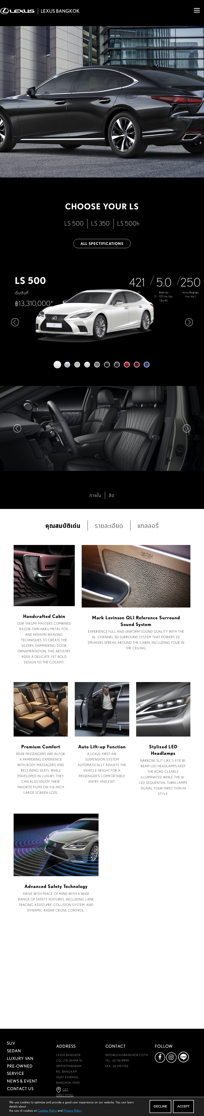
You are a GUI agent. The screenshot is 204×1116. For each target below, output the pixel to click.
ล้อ (111, 594)
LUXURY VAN (20, 1058)
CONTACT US (20, 1088)
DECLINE (159, 1106)
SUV (11, 1043)
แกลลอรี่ (148, 624)
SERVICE (15, 1073)
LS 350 (100, 223)
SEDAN (14, 1050)
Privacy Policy (72, 1110)
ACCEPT (183, 1106)
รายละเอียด (109, 624)
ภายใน (95, 594)
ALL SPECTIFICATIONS (102, 243)
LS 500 (74, 223)
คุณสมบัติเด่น (63, 624)
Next (187, 428)
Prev (17, 428)
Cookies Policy (47, 1110)
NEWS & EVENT (22, 1081)
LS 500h (128, 223)
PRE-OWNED (20, 1066)
